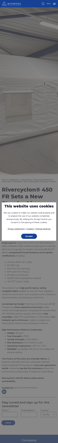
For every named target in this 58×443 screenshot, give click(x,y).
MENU (54, 3)
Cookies (30, 229)
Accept (29, 236)
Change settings (42, 229)
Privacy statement (16, 229)
